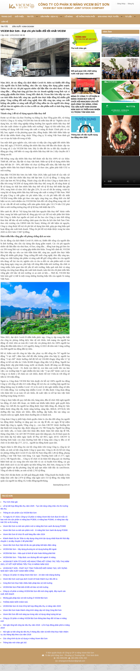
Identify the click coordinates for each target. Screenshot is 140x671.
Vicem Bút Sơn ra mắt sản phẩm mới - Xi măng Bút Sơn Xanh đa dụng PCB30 (35, 530)
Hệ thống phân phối (85, 17)
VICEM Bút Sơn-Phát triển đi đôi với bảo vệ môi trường (25, 587)
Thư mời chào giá (10, 502)
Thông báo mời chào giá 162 (15, 642)
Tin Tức (32, 16)
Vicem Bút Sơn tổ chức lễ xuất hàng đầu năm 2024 (24, 534)
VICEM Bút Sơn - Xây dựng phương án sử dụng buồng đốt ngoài (29, 549)
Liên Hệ (4, 22)
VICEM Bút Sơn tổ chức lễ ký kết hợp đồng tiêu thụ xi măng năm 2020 (32, 606)
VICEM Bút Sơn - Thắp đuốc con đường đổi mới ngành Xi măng (29, 557)
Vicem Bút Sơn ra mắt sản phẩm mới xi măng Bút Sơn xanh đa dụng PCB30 (34, 526)
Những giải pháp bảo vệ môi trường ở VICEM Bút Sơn (25, 598)
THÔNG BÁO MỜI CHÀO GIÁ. (15, 602)
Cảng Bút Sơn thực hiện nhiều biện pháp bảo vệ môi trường (27, 583)
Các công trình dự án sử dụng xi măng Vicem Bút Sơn (25, 638)
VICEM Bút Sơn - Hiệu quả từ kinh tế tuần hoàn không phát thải (29, 553)
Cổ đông (69, 17)
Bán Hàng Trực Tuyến (110, 16)
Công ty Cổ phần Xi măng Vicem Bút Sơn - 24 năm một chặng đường (31, 575)
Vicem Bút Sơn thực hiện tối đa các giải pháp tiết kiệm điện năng (29, 545)
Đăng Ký (131, 4)
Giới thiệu (19, 17)
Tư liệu (130, 16)
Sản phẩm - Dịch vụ (51, 16)
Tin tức (4, 26)
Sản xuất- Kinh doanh (23, 26)
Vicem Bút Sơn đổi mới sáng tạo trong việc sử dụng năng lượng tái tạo (32, 614)
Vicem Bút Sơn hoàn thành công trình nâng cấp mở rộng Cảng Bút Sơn (32, 610)
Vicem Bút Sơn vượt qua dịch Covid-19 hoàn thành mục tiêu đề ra (30, 579)
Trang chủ (6, 17)
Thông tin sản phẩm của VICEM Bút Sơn (20, 513)
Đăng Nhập (121, 4)
